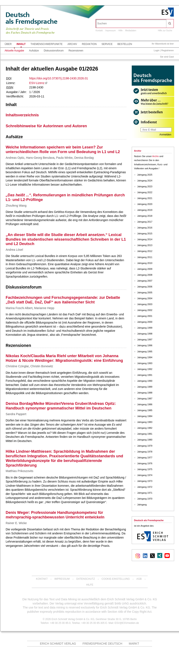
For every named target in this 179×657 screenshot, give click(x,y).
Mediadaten (130, 30)
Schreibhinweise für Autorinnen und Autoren (46, 126)
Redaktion (89, 44)
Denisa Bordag (84, 157)
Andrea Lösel (14, 249)
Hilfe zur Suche (165, 30)
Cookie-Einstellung (115, 578)
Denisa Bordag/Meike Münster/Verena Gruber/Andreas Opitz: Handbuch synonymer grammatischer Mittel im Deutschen (61, 405)
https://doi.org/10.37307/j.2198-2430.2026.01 (58, 78)
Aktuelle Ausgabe (14, 50)
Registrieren (167, 50)
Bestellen (124, 44)
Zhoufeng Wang (16, 205)
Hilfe (120, 30)
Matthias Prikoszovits (19, 471)
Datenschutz (85, 578)
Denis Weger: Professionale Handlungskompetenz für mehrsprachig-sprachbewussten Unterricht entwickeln (55, 514)
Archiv (72, 44)
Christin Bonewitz (41, 366)
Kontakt (99, 30)
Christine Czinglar (17, 366)
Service (106, 44)
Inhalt (21, 44)
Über (8, 44)
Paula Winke (64, 157)
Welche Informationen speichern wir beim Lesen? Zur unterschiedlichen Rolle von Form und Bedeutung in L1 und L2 (63, 149)
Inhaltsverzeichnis (22, 115)
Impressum (110, 30)
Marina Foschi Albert (19, 308)
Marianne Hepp (44, 308)
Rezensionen (75, 50)
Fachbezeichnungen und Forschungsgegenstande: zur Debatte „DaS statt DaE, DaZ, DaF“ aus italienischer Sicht (63, 299)
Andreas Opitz (15, 157)
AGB (139, 578)
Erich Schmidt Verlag (58, 643)
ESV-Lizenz (36, 83)
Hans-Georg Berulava (40, 157)
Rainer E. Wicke (16, 523)
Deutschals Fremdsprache (31, 18)
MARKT (134, 643)
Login (156, 50)
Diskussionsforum (54, 50)
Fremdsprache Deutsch (102, 643)
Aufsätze (34, 50)
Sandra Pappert (16, 414)
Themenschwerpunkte (46, 44)
